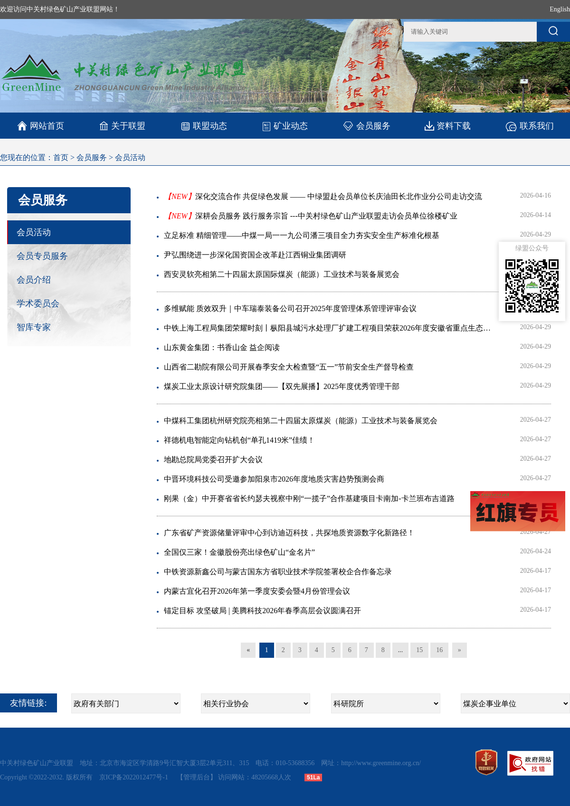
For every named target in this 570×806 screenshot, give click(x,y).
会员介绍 (34, 279)
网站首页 (40, 126)
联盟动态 (203, 125)
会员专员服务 (42, 256)
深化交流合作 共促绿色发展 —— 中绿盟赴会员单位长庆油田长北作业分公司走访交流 (323, 196)
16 (439, 650)
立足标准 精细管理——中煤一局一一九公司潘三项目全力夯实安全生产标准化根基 (301, 235)
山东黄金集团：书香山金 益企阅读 (222, 347)
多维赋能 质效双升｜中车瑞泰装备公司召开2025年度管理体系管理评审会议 (290, 308)
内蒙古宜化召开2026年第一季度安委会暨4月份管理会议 (257, 591)
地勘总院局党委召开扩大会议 (213, 459)
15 (419, 650)
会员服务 (366, 125)
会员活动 (130, 157)
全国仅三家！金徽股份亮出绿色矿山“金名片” (239, 552)
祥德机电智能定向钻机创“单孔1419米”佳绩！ (239, 440)
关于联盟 (122, 126)
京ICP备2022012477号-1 (134, 777)
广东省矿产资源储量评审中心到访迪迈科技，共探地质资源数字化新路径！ (289, 533)
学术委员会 (38, 303)
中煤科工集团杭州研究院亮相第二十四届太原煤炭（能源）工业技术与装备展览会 (300, 421)
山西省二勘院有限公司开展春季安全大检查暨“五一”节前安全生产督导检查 (289, 367)
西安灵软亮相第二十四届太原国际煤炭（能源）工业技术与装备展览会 (281, 274)
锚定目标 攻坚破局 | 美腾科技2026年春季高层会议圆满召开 (262, 611)
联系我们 (529, 126)
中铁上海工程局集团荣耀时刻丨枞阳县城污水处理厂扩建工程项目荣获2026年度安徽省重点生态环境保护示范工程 (330, 328)
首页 (60, 157)
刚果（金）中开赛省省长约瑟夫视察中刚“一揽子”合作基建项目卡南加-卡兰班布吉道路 (309, 498)
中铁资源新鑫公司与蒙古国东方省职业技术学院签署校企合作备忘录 (278, 572)
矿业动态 (285, 126)
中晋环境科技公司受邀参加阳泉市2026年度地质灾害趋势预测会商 (274, 479)
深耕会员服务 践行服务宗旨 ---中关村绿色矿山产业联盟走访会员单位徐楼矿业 (310, 216)
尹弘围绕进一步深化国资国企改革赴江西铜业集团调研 (255, 255)
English (560, 9)
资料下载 (448, 126)
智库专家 (34, 327)
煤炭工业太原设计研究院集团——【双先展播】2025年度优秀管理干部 (281, 386)
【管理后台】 (197, 777)
